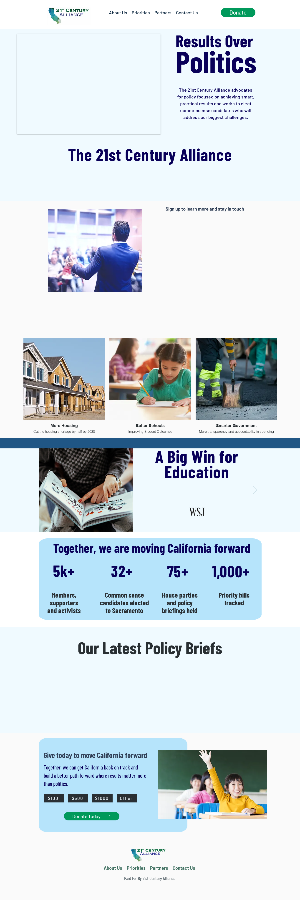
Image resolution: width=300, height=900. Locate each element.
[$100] (54, 798)
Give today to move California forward (96, 754)
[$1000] (102, 798)
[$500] (78, 798)
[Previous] (45, 490)
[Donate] (238, 12)
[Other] (127, 798)
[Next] (255, 490)
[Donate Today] (91, 816)
